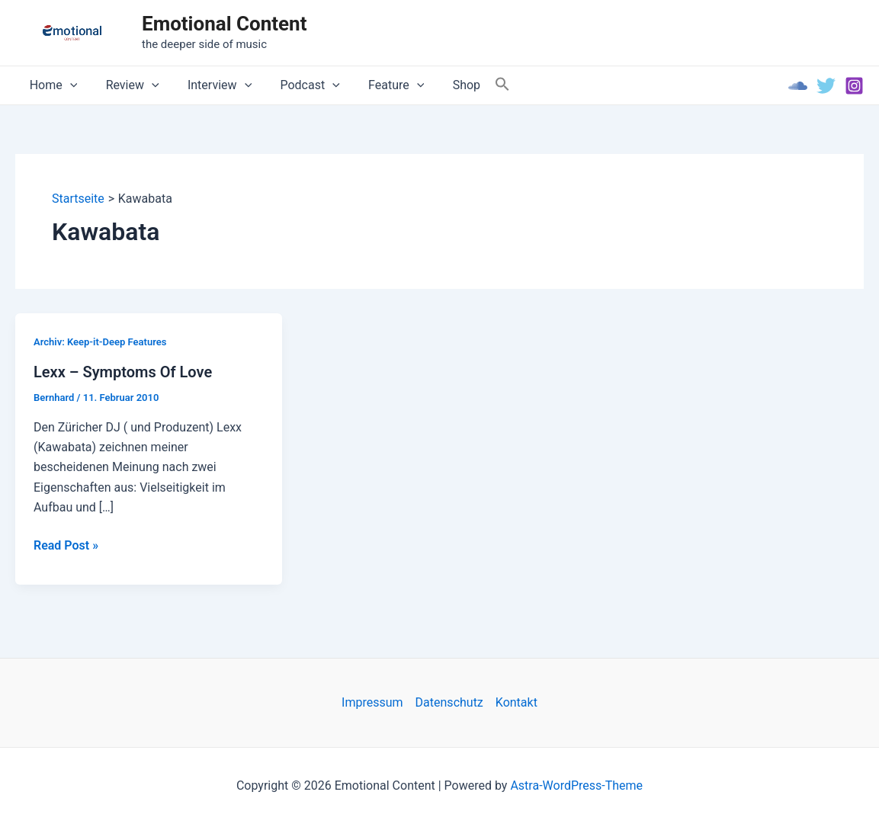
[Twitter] (826, 85)
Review (126, 85)
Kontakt (516, 702)
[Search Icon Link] (478, 85)
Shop (443, 85)
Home (51, 85)
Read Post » (66, 546)
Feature (378, 85)
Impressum (372, 702)
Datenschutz (449, 702)
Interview (210, 85)
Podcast (296, 85)
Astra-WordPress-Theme (576, 785)
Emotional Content (224, 23)
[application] (67, 85)
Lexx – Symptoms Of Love (123, 372)
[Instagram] (854, 85)
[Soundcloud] (797, 85)
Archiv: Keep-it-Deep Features (100, 342)
